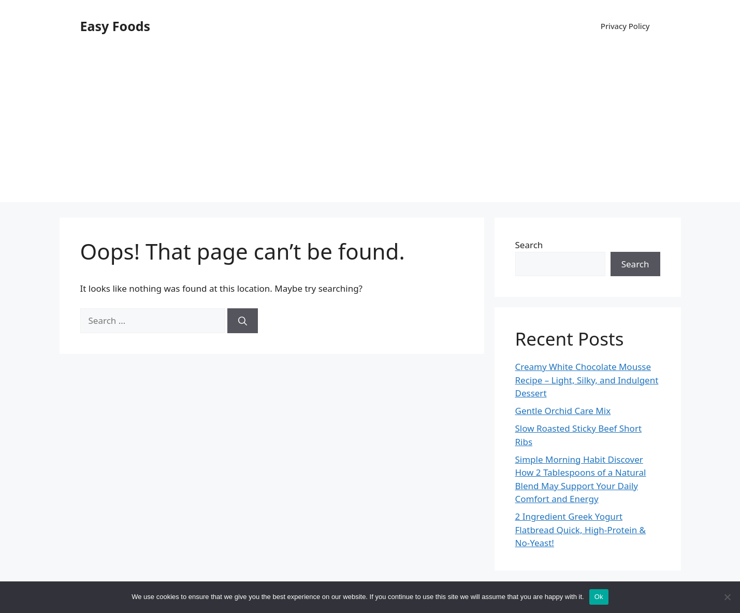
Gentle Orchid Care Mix (563, 411)
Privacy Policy (625, 26)
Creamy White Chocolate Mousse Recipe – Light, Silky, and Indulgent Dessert (587, 380)
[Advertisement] (370, 129)
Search (529, 245)
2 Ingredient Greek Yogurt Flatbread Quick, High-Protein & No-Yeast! (580, 529)
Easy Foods (115, 26)
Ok (598, 597)
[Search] (242, 320)
